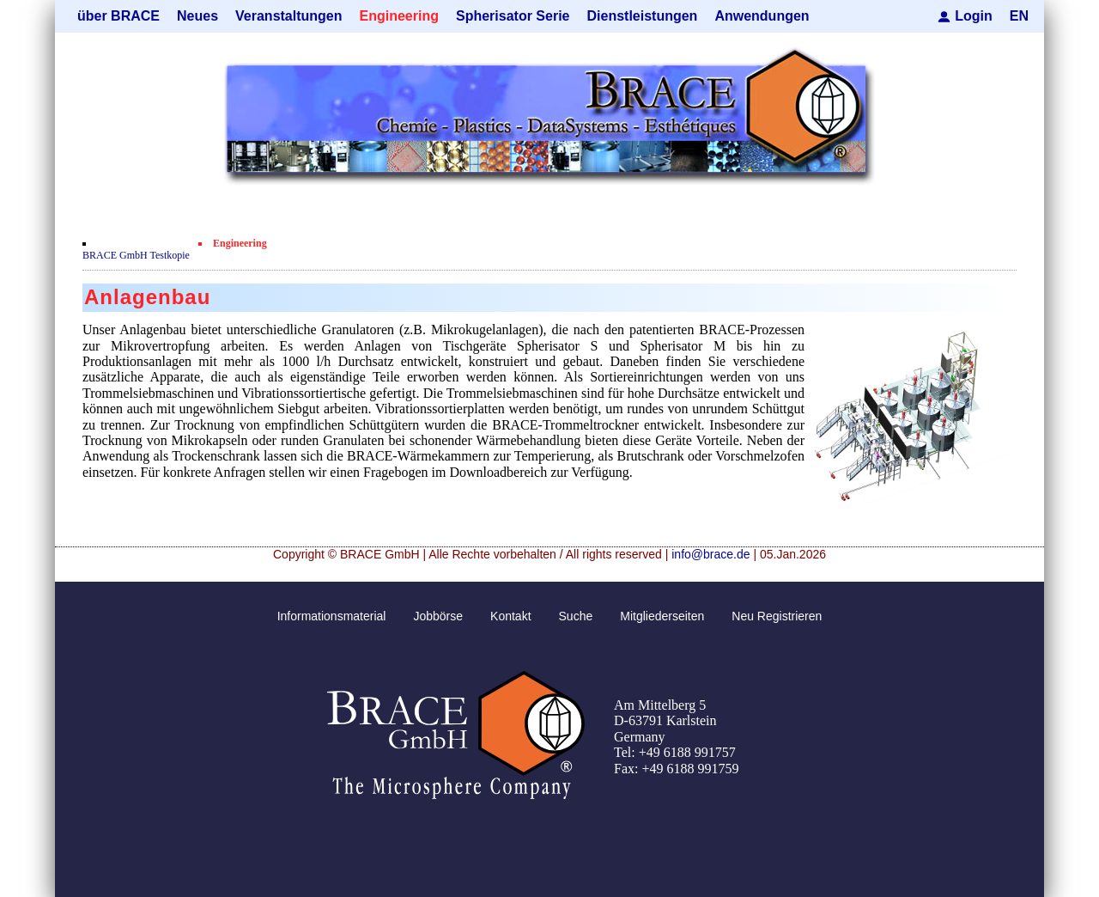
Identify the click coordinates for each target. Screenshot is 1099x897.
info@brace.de (710, 554)
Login (974, 16)
